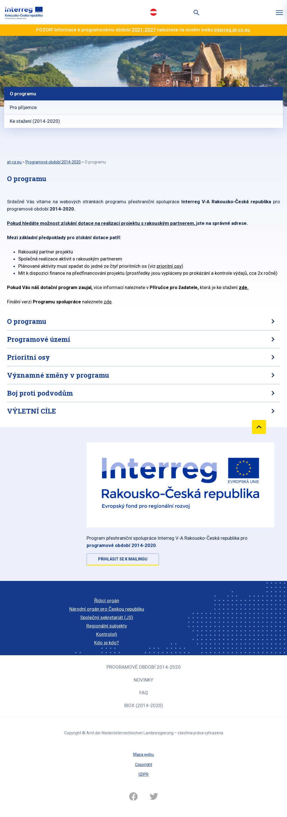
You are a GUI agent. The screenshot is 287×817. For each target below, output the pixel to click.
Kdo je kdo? (106, 642)
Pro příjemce (23, 107)
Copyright (143, 764)
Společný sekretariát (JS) (106, 617)
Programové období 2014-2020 (144, 667)
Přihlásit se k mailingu (122, 559)
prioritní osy (169, 266)
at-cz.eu (14, 162)
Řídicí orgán (106, 600)
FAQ (143, 692)
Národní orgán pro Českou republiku (106, 609)
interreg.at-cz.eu (232, 30)
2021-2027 (144, 30)
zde (243, 287)
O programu (23, 93)
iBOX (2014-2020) (143, 705)
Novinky (143, 680)
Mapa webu (143, 754)
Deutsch (153, 12)
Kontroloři (106, 634)
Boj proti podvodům (40, 393)
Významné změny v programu (58, 375)
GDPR (143, 774)
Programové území (38, 339)
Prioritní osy (28, 357)
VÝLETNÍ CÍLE (31, 411)
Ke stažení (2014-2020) (35, 121)
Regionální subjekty (106, 626)
